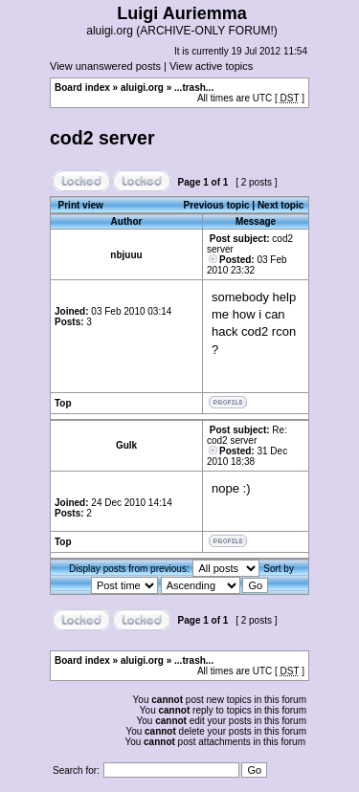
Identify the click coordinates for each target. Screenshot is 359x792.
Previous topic (217, 205)
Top (63, 403)
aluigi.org (142, 87)
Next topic (280, 205)
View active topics (211, 66)
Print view (80, 205)
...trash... (193, 87)
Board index (82, 87)
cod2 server (102, 137)
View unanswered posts (105, 66)
